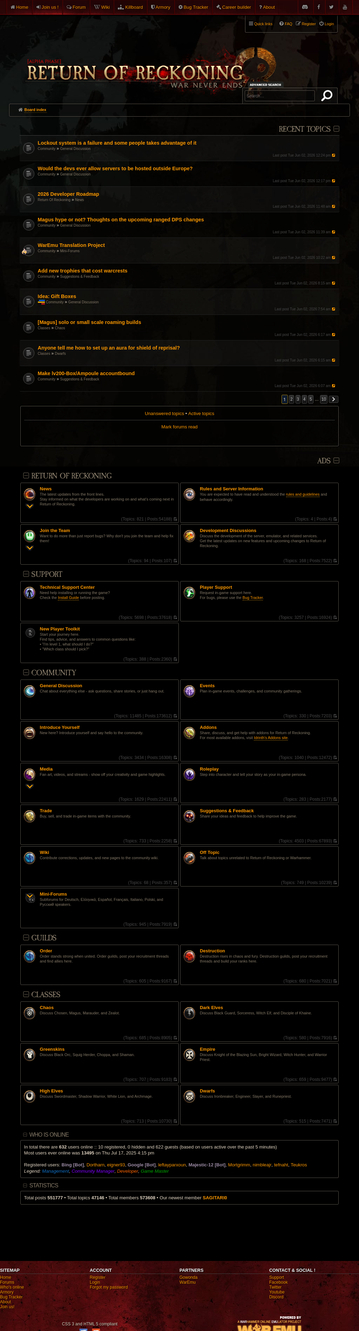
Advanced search (266, 85)
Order (46, 951)
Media (46, 769)
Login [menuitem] (329, 24)
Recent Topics (304, 129)
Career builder (236, 7)
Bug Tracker (196, 7)
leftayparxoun (172, 1164)
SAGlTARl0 (215, 1197)
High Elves (51, 1091)
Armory (163, 7)
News (79, 200)
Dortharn (95, 1164)
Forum (79, 7)
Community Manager (93, 1171)
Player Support (216, 587)
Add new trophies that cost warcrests (83, 271)
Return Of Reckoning (54, 200)
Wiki (105, 7)
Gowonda (188, 1277)
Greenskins (52, 1049)
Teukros (299, 1164)
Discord (276, 1297)
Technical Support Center (67, 587)
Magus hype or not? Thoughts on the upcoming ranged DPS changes (121, 219)
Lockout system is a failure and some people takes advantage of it (117, 143)
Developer (127, 1171)
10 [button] (323, 399)
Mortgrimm (239, 1164)
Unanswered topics (164, 413)
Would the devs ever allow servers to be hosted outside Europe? (115, 168)
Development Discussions (228, 530)
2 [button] (291, 399)
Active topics (201, 413)
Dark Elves (211, 1007)
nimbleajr (262, 1164)
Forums (7, 1282)
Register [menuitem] (309, 24)
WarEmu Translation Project (71, 245)
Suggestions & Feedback (79, 276)
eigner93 (116, 1164)
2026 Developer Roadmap (68, 194)
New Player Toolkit (60, 629)
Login (95, 1282)
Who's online (12, 1287)
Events (207, 685)
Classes (44, 328)
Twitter (275, 1287)
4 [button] (304, 399)
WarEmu (188, 1282)
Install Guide (68, 597)
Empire (207, 1049)
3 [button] (298, 399)
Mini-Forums (70, 251)
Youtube (277, 1292)
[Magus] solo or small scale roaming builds (89, 322)
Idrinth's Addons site (270, 738)
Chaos (60, 328)
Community (47, 149)
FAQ (288, 24)
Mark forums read (179, 426)
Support (46, 575)
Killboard (134, 7)
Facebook (278, 1282)
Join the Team (55, 530)
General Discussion (75, 149)
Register (98, 1277)
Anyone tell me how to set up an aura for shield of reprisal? (109, 348)
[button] (334, 399)
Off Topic (209, 852)
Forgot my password (109, 1287)
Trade (46, 810)
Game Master (155, 1171)
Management (55, 1171)
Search (328, 97)
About (269, 7)
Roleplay (209, 769)
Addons (208, 727)
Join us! (7, 1306)
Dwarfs (60, 354)
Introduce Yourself (60, 727)
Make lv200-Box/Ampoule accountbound (86, 373)
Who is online (49, 1135)
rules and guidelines (303, 494)
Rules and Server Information (231, 489)
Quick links (263, 24)
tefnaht (281, 1164)
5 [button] (311, 399)
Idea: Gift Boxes (57, 296)
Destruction (212, 951)
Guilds (43, 938)
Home (22, 7)
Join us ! (50, 7)
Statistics (43, 1185)
